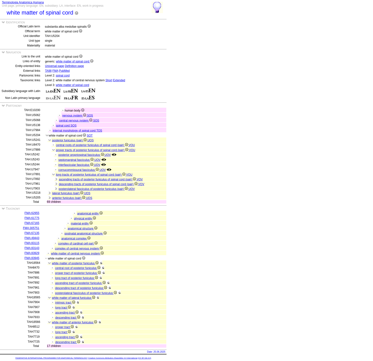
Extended (119, 80)
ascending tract (67, 312)
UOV (108, 155)
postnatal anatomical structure (85, 233)
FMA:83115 (32, 243)
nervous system (74, 115)
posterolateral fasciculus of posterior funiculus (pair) (94, 189)
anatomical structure (82, 228)
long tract (63, 307)
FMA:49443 (32, 238)
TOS (99, 130)
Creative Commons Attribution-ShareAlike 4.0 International (112, 358)
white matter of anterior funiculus (74, 322)
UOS (91, 140)
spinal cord (63, 75)
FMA (55, 70)
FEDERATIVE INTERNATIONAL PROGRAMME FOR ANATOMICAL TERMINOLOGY (51, 358)
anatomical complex (75, 238)
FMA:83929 (32, 253)
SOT (90, 135)
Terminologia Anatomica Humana (23, 2)
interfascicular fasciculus (76, 165)
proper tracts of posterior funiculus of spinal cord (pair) (92, 150)
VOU (132, 145)
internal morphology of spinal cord (74, 130)
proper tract (64, 327)
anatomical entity (89, 213)
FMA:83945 (32, 258)
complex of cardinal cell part (77, 243)
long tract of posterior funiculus (76, 278)
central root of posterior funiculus (77, 268)
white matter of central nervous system (77, 253)
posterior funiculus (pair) (69, 140)
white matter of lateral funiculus (73, 298)
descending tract (67, 317)
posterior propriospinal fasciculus (81, 155)
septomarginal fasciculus (76, 160)
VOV (140, 179)
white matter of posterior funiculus (75, 263)
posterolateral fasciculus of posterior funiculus (86, 293)
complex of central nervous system (79, 248)
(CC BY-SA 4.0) (144, 358)
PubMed (64, 70)
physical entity (85, 218)
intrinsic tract (65, 302)
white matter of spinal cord (74, 61)
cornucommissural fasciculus (78, 170)
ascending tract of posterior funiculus (80, 283)
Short (108, 80)
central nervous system (76, 120)
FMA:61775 (32, 218)
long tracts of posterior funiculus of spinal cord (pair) (91, 174)
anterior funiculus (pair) (69, 198)
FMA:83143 (32, 248)
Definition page (74, 66)
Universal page (54, 66)
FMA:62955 (32, 213)
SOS (90, 115)
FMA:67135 (32, 233)
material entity (82, 223)
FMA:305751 (31, 228)
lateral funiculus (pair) (68, 193)
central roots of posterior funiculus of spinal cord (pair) (92, 145)
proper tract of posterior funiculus (78, 273)
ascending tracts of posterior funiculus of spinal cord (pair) (98, 179)
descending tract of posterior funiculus (81, 288)
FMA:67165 (32, 223)
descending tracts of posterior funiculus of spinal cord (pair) (98, 184)
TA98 (48, 70)
